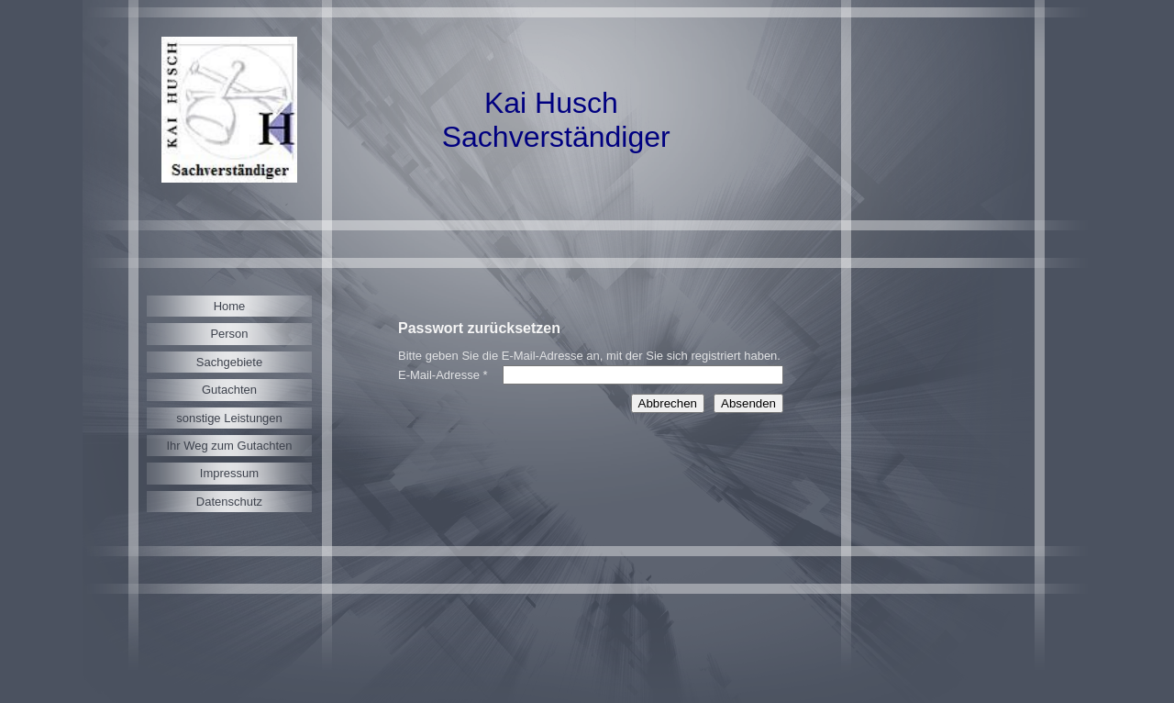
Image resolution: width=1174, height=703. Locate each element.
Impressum (229, 473)
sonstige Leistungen (229, 418)
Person (229, 333)
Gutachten (229, 389)
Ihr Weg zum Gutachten (229, 445)
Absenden (748, 403)
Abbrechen (667, 403)
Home (230, 306)
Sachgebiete (229, 362)
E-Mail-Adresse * (443, 375)
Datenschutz (229, 501)
